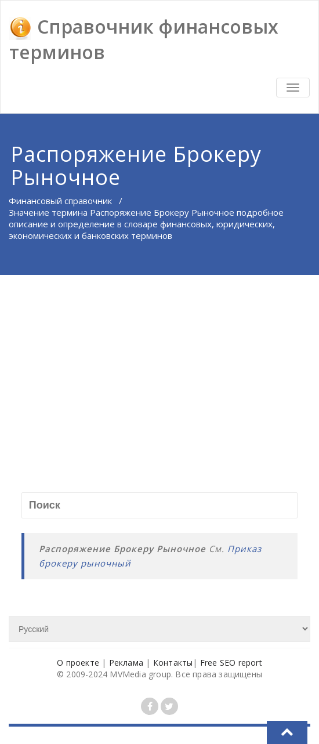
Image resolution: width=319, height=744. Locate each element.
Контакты (173, 662)
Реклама (126, 662)
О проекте (78, 662)
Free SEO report (231, 662)
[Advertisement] (160, 362)
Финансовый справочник (60, 200)
